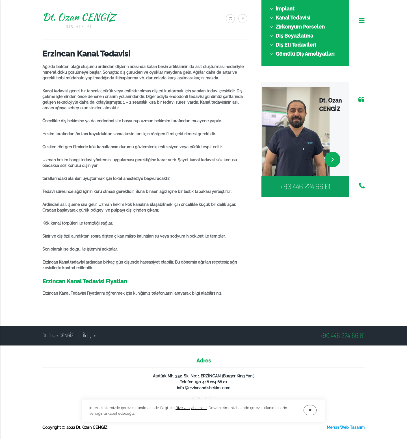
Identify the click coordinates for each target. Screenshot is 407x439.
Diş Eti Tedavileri (293, 45)
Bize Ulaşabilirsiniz (191, 408)
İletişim (89, 335)
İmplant (282, 9)
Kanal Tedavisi (290, 18)
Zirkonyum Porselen (297, 27)
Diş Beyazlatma (291, 36)
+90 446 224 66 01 (305, 186)
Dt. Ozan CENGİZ (79, 20)
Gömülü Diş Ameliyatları (302, 54)
